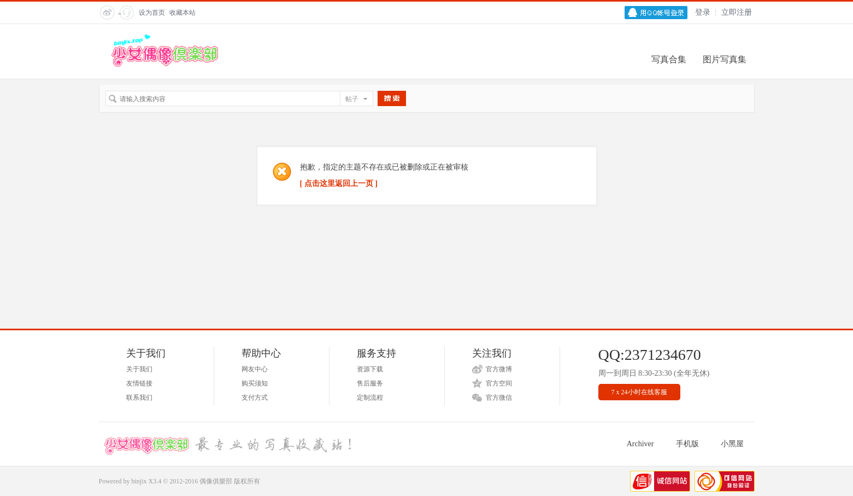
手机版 (687, 444)
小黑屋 (732, 444)
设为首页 (152, 12)
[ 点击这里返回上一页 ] (339, 183)
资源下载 (370, 369)
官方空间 (499, 383)
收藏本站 (182, 12)
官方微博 (499, 369)
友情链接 (139, 383)
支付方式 (255, 397)
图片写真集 (724, 59)
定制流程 (370, 397)
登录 (702, 12)
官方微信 (499, 397)
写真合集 (668, 59)
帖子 (351, 99)
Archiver (640, 444)
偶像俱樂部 (215, 481)
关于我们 (139, 369)
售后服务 (370, 383)
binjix (139, 481)
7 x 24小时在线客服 (639, 392)
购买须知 (255, 383)
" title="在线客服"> (125, 15)
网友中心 (255, 369)
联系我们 (139, 397)
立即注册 (736, 12)
